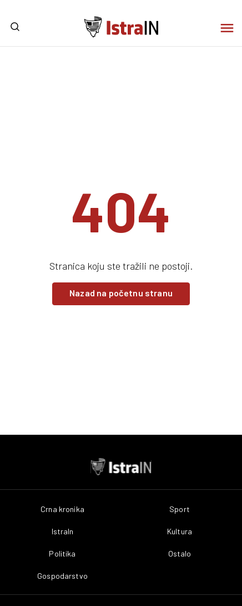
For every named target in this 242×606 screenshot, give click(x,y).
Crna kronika (62, 509)
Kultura (179, 531)
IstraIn (63, 531)
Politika (62, 553)
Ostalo (179, 553)
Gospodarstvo (62, 576)
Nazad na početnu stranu (121, 292)
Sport (179, 509)
